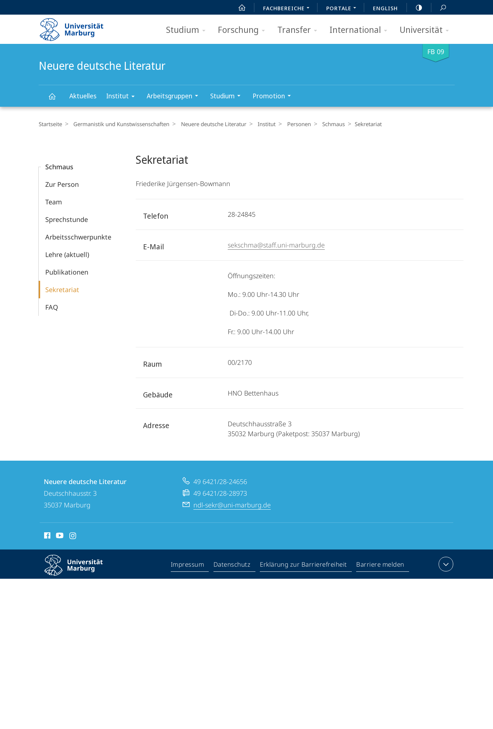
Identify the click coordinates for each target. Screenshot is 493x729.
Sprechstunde (66, 219)
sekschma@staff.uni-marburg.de (276, 245)
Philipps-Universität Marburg (80, 571)
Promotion (274, 96)
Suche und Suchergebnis (439, 8)
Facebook (46, 537)
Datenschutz (232, 565)
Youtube (58, 537)
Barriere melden (380, 565)
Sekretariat (62, 289)
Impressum (188, 565)
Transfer (299, 30)
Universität (427, 30)
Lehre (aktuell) (67, 254)
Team (53, 201)
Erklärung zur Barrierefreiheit (303, 565)
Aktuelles (82, 95)
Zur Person (62, 184)
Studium (188, 30)
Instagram (73, 537)
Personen (291, 124)
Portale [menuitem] (343, 8)
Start (238, 8)
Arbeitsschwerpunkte (78, 237)
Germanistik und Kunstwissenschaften (119, 124)
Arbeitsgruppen (175, 96)
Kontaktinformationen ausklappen (445, 564)
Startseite (50, 124)
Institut (122, 97)
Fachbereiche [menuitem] (288, 8)
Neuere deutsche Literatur (56, 99)
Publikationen (66, 272)
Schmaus (323, 124)
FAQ (51, 307)
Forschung (244, 30)
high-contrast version (415, 8)
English (385, 8)
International (361, 30)
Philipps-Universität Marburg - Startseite (78, 27)
